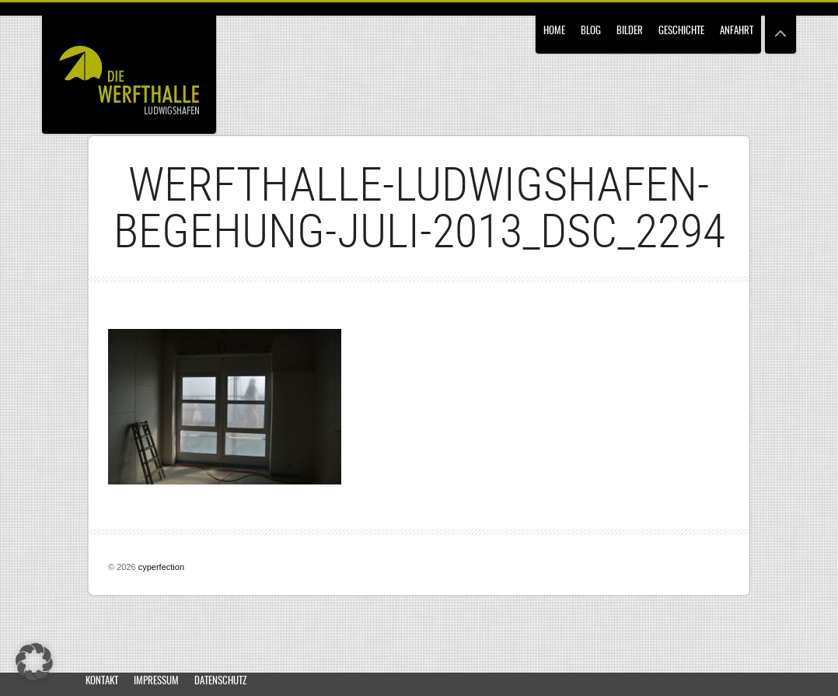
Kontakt (102, 682)
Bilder (629, 31)
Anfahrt (736, 31)
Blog (591, 31)
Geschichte (681, 31)
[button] (34, 662)
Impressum (156, 682)
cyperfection (161, 567)
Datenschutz (220, 682)
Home (554, 31)
